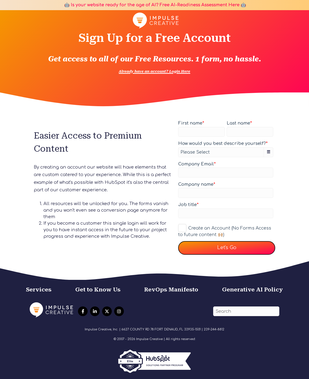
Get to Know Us (97, 289)
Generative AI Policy (252, 289)
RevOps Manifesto (171, 289)
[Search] (246, 311)
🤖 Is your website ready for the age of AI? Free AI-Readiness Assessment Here (151, 4)
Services (38, 289)
